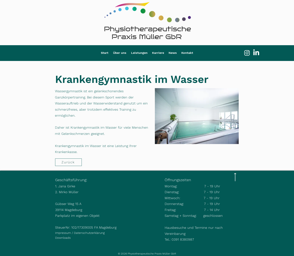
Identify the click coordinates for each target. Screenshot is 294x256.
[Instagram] (247, 52)
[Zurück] (68, 162)
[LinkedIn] (256, 52)
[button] (120, 52)
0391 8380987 (183, 239)
